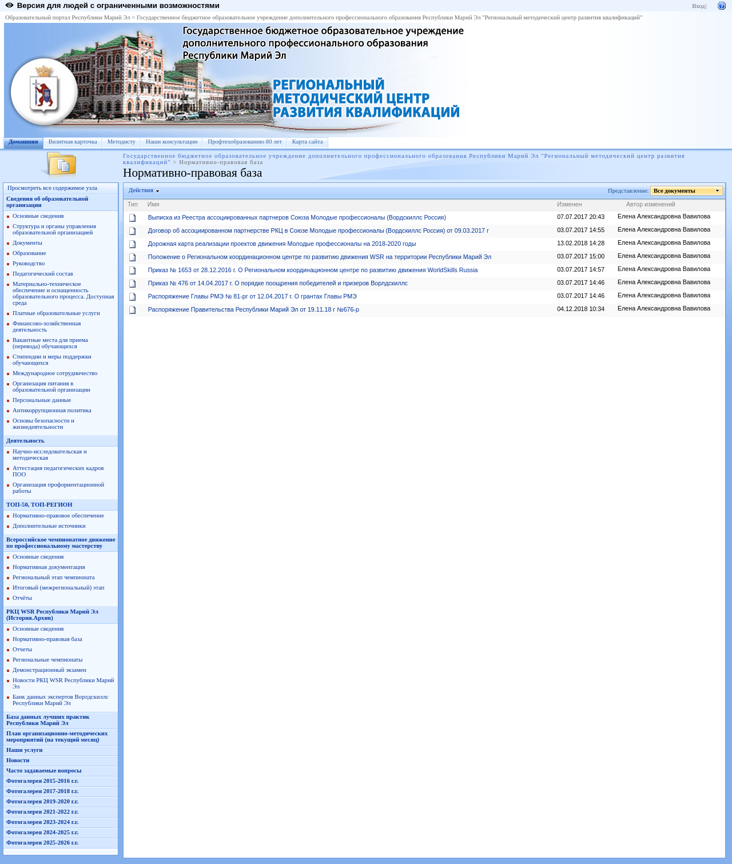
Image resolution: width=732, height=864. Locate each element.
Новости (17, 760)
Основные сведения (38, 216)
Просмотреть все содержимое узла (52, 188)
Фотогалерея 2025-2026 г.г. (42, 842)
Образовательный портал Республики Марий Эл (67, 17)
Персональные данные (42, 400)
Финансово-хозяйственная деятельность (47, 326)
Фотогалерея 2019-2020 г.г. (42, 801)
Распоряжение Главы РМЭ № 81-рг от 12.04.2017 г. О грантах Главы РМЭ (252, 296)
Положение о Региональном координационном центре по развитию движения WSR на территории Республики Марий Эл (319, 256)
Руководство (29, 263)
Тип (133, 204)
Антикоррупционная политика (52, 410)
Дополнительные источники (49, 526)
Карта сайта (307, 141)
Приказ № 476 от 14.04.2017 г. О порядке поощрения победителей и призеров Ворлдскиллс (278, 283)
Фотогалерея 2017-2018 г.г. (42, 791)
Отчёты (22, 598)
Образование (29, 253)
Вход (698, 6)
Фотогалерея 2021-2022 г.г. (42, 812)
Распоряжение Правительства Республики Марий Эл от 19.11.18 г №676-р (253, 309)
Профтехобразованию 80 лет (244, 141)
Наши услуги (24, 750)
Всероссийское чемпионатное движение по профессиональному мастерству (61, 542)
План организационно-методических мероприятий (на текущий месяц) (57, 736)
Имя (154, 204)
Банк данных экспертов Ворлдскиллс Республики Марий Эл (61, 700)
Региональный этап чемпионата (53, 577)
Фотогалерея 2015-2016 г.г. (42, 781)
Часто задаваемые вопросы (44, 770)
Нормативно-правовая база (47, 639)
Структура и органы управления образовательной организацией (54, 229)
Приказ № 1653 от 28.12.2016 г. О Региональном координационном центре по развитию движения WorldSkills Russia (313, 269)
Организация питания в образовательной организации (51, 386)
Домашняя (23, 141)
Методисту (122, 141)
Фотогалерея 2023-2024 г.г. (42, 822)
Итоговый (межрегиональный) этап (59, 587)
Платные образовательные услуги (56, 313)
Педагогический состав (43, 273)
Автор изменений (650, 204)
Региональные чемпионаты (47, 659)
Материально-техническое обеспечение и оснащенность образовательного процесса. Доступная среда (63, 293)
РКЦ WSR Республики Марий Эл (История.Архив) (52, 614)
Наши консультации (172, 141)
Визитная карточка (73, 141)
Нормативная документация (49, 567)
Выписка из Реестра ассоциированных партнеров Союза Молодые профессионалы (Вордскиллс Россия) (297, 217)
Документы (27, 243)
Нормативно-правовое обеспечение (58, 515)
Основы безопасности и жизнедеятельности (43, 423)
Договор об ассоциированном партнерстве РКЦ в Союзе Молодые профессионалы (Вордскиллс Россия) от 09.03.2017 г (318, 230)
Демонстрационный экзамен (49, 670)
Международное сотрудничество (55, 373)
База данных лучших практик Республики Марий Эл (47, 720)
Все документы (675, 191)
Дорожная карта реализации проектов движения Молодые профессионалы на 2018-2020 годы (282, 243)
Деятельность (25, 440)
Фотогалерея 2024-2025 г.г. (42, 832)
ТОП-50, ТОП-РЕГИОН (39, 504)
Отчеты (22, 649)
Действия (141, 190)
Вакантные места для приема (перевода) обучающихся (50, 343)
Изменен (569, 204)
